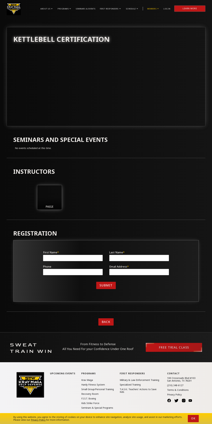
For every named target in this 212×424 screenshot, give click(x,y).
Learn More (190, 8)
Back (106, 322)
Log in (166, 8)
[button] (46, 8)
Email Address (119, 266)
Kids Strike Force (90, 403)
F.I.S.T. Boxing (88, 398)
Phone (47, 266)
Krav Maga (87, 380)
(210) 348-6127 (175, 385)
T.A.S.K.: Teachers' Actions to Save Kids (138, 390)
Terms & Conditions (178, 390)
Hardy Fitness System (93, 384)
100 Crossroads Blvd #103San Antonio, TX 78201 (181, 379)
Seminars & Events (86, 8)
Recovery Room (90, 394)
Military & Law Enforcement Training (139, 380)
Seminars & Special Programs (97, 407)
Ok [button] (193, 418)
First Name (51, 252)
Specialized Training (130, 384)
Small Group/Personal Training (97, 389)
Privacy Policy (174, 394)
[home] (14, 8)
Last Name (117, 252)
